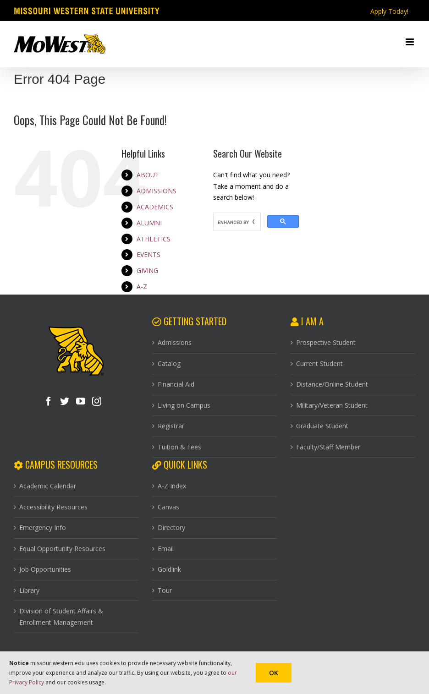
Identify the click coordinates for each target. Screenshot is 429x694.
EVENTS (148, 254)
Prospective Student (326, 342)
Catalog (169, 363)
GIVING (147, 270)
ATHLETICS (153, 239)
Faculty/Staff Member (328, 447)
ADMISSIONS (156, 190)
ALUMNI (149, 223)
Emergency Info (42, 527)
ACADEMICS (155, 206)
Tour (165, 590)
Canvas (168, 507)
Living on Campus (184, 405)
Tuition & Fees (179, 447)
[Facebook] (48, 401)
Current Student (319, 363)
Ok (273, 672)
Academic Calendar (47, 485)
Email (166, 548)
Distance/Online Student (332, 384)
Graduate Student (322, 425)
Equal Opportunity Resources (62, 548)
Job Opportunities (45, 569)
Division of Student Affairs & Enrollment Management (61, 617)
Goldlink (169, 569)
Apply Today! (389, 11)
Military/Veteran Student (332, 405)
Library (29, 590)
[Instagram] (96, 401)
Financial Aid (176, 384)
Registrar (171, 425)
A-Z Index (172, 485)
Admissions (175, 342)
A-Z (142, 286)
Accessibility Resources (53, 507)
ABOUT (148, 174)
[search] (236, 223)
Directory (171, 527)
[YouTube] (80, 401)
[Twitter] (64, 401)
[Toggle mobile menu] (410, 42)
